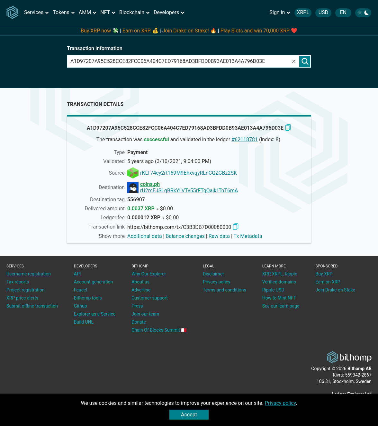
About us (140, 281)
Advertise (140, 289)
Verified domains (279, 281)
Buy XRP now (96, 31)
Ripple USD (273, 289)
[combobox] (179, 61)
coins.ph (150, 184)
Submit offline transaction (32, 306)
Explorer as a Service (94, 314)
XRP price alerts (22, 297)
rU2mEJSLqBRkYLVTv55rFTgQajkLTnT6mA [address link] (189, 190)
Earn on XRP (136, 31)
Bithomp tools (88, 297)
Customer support (149, 297)
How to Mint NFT (279, 297)
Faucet (80, 289)
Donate (138, 322)
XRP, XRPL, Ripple (279, 273)
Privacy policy (280, 403)
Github (80, 306)
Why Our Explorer (148, 273)
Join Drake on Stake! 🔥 (189, 31)
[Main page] (13, 13)
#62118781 (244, 139)
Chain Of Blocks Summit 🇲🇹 (159, 330)
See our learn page (281, 306)
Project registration (25, 289)
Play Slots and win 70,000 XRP (255, 31)
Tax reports (17, 281)
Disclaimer (213, 273)
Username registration (28, 273)
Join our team (145, 314)
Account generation (93, 281)
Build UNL (84, 322)
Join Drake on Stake (335, 289)
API (77, 273)
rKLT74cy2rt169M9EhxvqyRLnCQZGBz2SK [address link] (188, 173)
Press (137, 306)
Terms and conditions (224, 289)
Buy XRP (323, 273)
